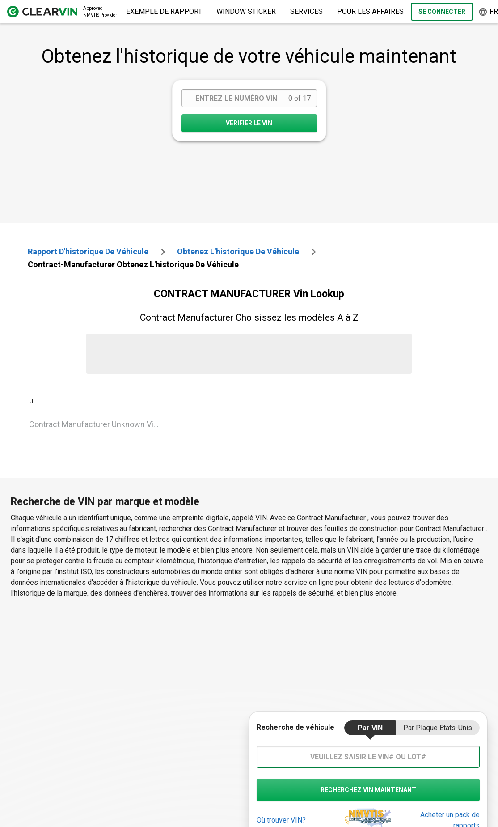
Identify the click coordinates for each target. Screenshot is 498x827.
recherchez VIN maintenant (368, 789)
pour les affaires (370, 11)
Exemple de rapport (164, 11)
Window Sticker (246, 11)
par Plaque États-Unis (437, 728)
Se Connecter (441, 11)
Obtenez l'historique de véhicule (238, 251)
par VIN (370, 728)
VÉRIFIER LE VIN (249, 123)
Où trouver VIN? (281, 820)
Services (306, 11)
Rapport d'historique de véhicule (88, 251)
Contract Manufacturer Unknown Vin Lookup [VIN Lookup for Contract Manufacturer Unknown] (99, 424)
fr (488, 12)
